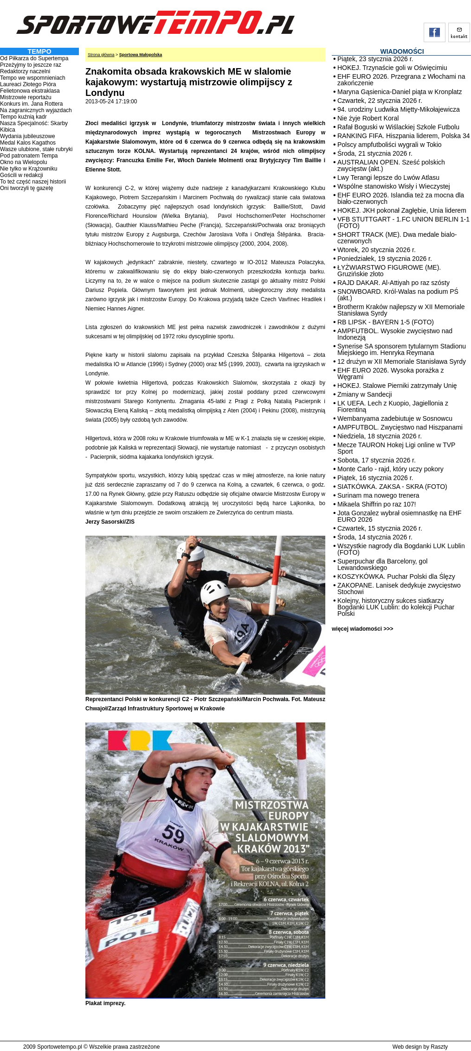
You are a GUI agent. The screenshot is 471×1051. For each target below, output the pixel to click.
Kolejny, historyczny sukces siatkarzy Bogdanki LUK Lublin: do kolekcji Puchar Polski (395, 607)
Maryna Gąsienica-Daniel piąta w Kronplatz (399, 91)
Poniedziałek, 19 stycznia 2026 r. (384, 258)
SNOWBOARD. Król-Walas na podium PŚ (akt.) (397, 295)
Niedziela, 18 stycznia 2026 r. (379, 436)
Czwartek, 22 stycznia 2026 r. (379, 100)
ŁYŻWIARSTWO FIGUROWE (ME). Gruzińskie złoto (389, 271)
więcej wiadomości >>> (362, 629)
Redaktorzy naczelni (25, 71)
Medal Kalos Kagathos (28, 142)
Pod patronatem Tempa (29, 155)
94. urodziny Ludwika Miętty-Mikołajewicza (398, 109)
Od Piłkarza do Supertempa (34, 58)
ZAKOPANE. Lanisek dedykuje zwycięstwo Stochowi (399, 588)
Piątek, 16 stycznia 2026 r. (375, 477)
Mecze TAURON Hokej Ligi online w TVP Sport (396, 448)
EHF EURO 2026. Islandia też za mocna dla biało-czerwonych (400, 198)
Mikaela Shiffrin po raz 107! (376, 504)
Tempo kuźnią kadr (23, 117)
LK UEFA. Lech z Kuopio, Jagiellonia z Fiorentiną (392, 406)
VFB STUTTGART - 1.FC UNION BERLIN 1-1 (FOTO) (403, 222)
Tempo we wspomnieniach (32, 78)
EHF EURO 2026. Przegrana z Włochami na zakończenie (401, 80)
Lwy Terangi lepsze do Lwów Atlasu (388, 177)
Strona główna (101, 54)
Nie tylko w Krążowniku (28, 168)
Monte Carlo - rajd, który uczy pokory (390, 469)
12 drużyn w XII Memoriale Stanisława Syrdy (401, 361)
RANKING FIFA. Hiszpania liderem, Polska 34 (403, 135)
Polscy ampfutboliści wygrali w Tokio (389, 144)
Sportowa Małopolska (140, 54)
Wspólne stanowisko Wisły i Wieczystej (393, 186)
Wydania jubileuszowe (27, 136)
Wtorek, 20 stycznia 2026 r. (376, 249)
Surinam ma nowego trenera (378, 495)
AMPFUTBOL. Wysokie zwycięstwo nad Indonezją (394, 334)
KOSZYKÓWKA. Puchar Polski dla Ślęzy (396, 576)
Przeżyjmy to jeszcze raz (30, 65)
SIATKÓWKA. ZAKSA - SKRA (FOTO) (392, 486)
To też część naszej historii (33, 181)
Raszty (439, 1047)
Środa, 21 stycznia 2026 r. (375, 153)
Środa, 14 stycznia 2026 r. (375, 537)
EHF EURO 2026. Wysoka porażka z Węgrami (390, 373)
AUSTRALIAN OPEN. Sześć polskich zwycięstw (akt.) (391, 165)
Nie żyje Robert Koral (368, 118)
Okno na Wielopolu (23, 162)
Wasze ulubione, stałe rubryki (36, 149)
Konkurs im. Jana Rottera (31, 104)
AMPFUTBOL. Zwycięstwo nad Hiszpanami (400, 427)
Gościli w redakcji (21, 175)
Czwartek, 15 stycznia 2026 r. (379, 528)
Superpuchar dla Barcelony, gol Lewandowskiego (382, 564)
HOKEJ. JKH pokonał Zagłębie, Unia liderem (401, 210)
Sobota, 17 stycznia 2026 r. (376, 460)
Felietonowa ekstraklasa (30, 91)
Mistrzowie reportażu (26, 97)
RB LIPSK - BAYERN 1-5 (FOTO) (385, 322)
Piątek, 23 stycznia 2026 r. (375, 59)
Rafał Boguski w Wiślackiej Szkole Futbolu (398, 127)
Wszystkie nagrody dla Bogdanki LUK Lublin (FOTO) (401, 549)
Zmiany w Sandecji (364, 394)
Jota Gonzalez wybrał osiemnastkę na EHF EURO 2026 (399, 516)
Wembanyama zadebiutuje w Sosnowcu (394, 418)
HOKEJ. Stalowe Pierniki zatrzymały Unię (397, 385)
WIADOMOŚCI (402, 51)
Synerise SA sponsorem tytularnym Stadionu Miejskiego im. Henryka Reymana (401, 349)
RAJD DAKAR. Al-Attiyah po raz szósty (393, 282)
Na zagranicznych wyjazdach (36, 110)
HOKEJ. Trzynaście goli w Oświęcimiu (392, 67)
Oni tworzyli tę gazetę (26, 188)
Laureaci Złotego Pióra (28, 84)
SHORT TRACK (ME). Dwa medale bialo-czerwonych (397, 238)
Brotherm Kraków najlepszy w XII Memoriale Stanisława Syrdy (401, 310)
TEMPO (39, 51)
